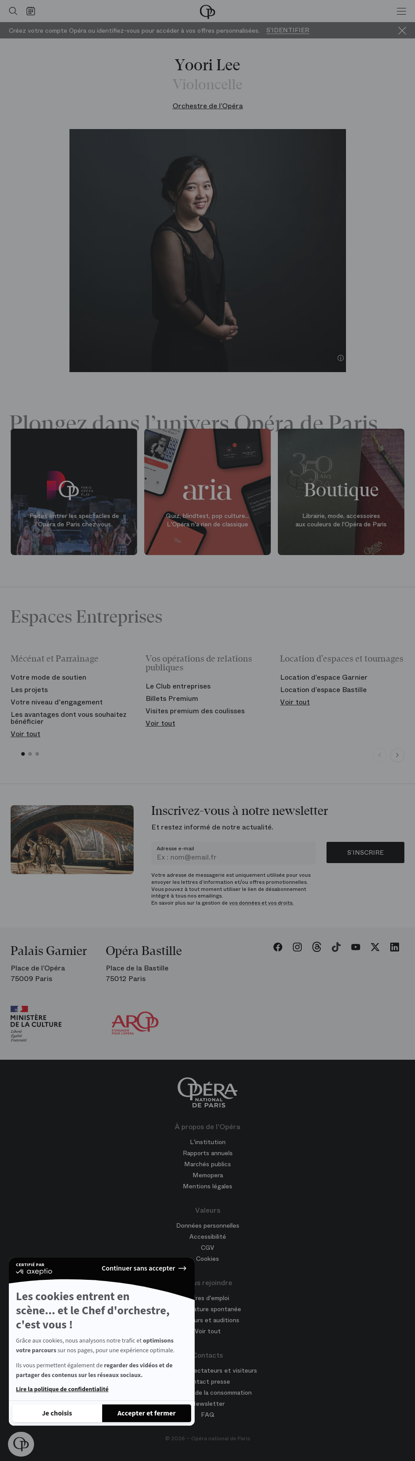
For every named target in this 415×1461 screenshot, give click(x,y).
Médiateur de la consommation (207, 1392)
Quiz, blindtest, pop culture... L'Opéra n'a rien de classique (207, 520)
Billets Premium (172, 698)
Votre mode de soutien (48, 677)
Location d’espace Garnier (324, 677)
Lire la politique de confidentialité (62, 1389)
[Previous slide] (380, 755)
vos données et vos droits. (261, 903)
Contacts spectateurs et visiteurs (207, 1370)
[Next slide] (397, 755)
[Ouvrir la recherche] (11, 11)
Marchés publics (207, 1164)
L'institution (208, 1142)
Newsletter (208, 1403)
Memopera (207, 1175)
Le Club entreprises (178, 686)
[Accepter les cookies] (147, 1413)
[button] (21, 1444)
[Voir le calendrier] (33, 11)
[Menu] (401, 11)
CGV (207, 1247)
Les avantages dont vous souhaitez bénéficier (69, 718)
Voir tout (25, 734)
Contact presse (207, 1381)
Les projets (29, 690)
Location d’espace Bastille (323, 690)
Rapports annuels (208, 1153)
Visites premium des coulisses (195, 711)
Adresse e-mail (175, 848)
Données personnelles (207, 1225)
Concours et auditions (207, 1320)
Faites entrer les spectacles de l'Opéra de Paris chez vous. (74, 520)
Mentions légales (207, 1186)
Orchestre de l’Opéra (208, 106)
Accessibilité (207, 1236)
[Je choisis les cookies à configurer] (57, 1413)
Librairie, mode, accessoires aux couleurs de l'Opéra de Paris (341, 520)
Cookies (207, 1258)
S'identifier (287, 30)
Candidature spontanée (207, 1309)
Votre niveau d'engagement (57, 702)
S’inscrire (365, 852)
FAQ (208, 1414)
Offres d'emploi (207, 1298)
